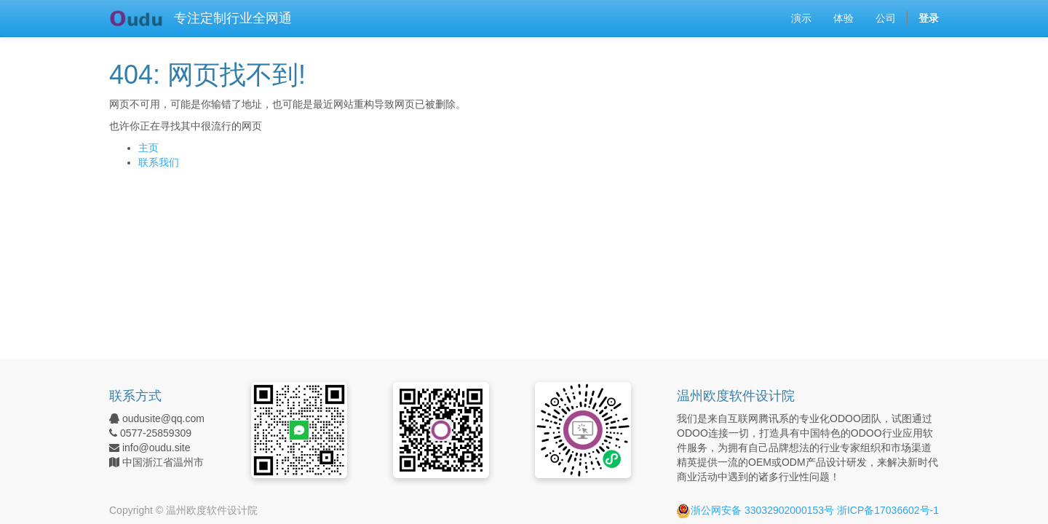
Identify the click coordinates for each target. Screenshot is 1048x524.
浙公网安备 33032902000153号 (755, 510)
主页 (148, 148)
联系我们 (158, 162)
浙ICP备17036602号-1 (888, 510)
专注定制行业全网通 (233, 18)
